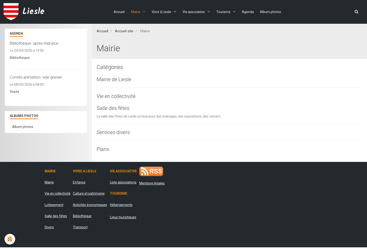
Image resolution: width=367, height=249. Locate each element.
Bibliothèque (82, 218)
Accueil (117, 12)
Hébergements (121, 206)
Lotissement (54, 206)
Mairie (135, 12)
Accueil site (124, 31)
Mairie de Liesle (115, 79)
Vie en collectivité (118, 96)
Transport (80, 229)
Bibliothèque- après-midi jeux (34, 43)
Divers (49, 229)
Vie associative (194, 12)
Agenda (249, 12)
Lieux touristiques (123, 219)
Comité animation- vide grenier (36, 77)
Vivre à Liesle (161, 12)
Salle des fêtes (115, 109)
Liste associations (123, 184)
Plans (103, 150)
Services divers (115, 133)
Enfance (79, 184)
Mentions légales (152, 185)
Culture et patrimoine (89, 195)
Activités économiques (90, 206)
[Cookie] (10, 239)
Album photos (272, 12)
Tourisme (224, 12)
